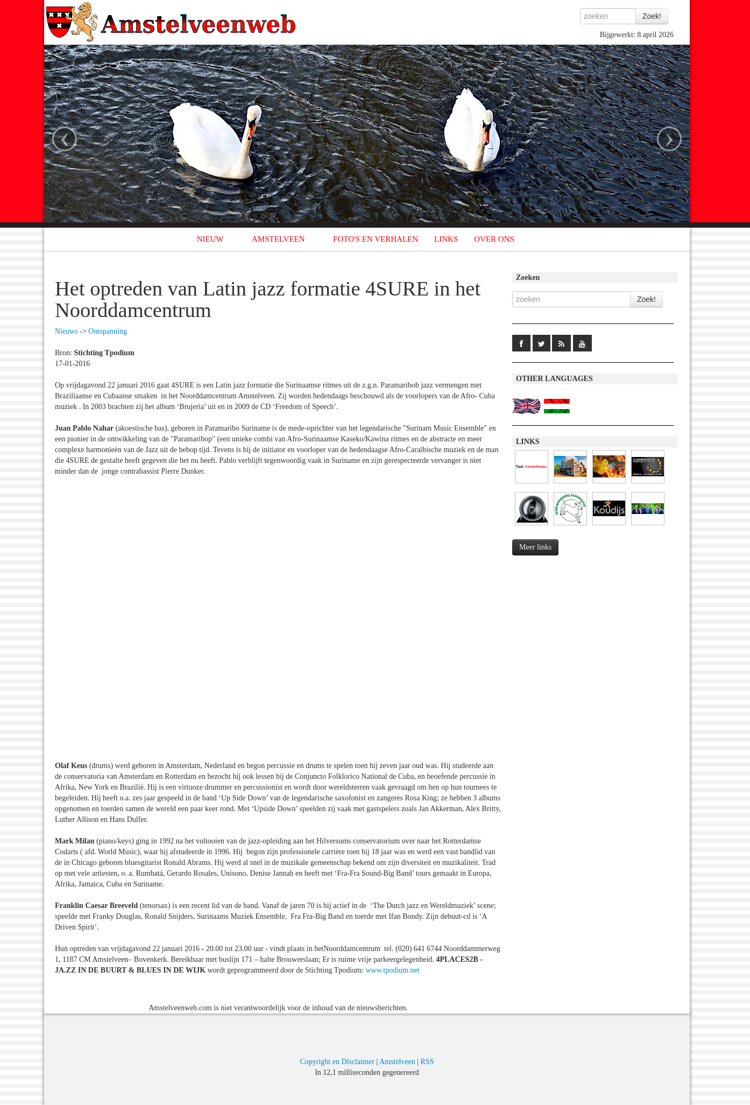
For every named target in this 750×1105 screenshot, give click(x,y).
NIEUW (210, 239)
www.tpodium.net (392, 970)
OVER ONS (494, 239)
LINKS (446, 239)
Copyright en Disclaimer (337, 1062)
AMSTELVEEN (278, 239)
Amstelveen (397, 1062)
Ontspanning (107, 331)
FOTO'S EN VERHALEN (375, 239)
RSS (427, 1062)
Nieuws (66, 331)
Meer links (535, 547)
